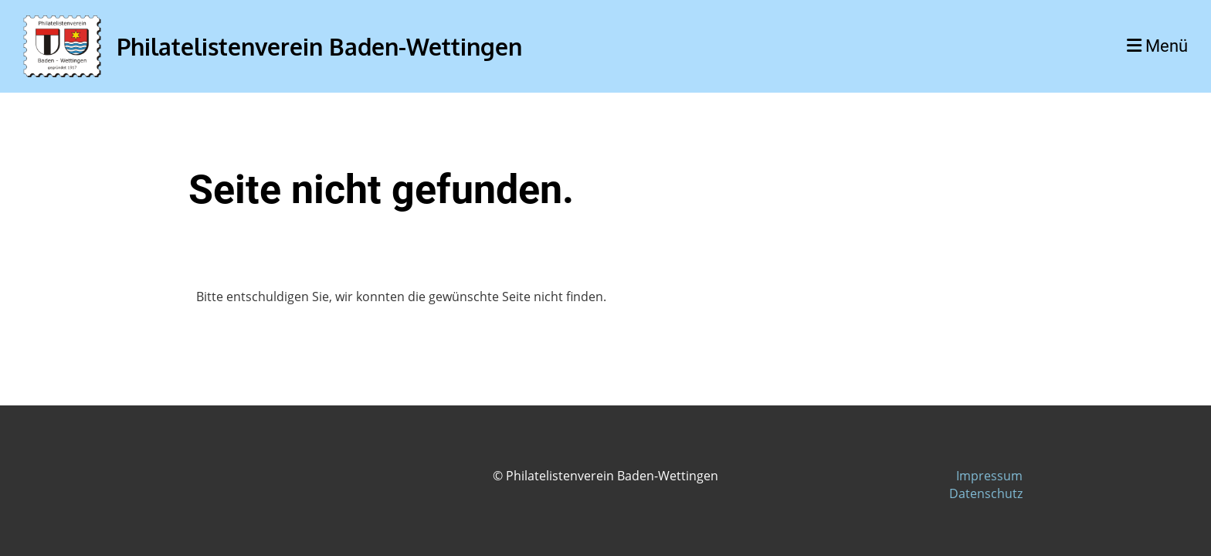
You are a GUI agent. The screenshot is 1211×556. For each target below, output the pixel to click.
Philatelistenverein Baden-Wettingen (319, 46)
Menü (1157, 46)
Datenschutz (986, 493)
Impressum (989, 475)
